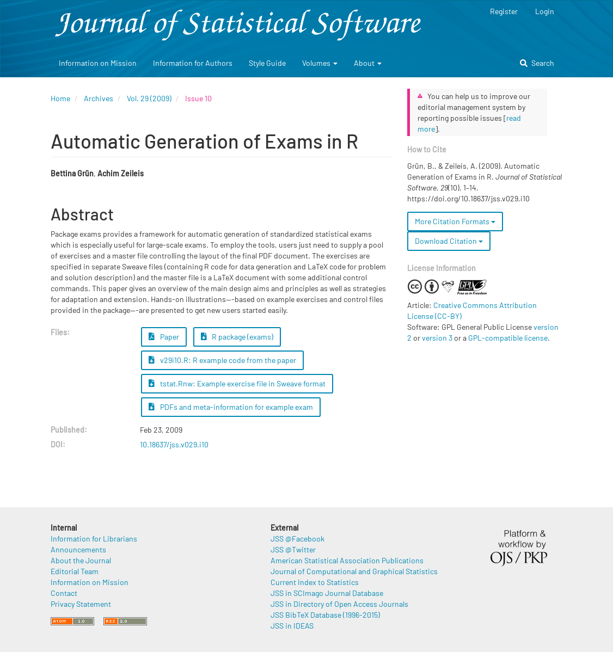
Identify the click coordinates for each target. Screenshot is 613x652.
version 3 (437, 337)
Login (544, 11)
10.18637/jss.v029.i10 (174, 444)
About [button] (368, 62)
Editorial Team (75, 571)
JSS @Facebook (297, 538)
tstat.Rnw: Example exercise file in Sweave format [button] (237, 383)
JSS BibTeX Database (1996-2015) (325, 614)
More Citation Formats (455, 221)
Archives (98, 98)
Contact (64, 593)
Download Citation (449, 240)
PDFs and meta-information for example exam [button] (231, 406)
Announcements (78, 549)
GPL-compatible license (508, 337)
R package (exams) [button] (237, 336)
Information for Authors (192, 62)
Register (504, 11)
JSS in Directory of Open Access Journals (339, 603)
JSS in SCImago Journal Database (327, 593)
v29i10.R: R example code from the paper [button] (222, 360)
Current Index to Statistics (315, 582)
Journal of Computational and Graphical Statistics (354, 571)
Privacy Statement (81, 603)
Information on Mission (98, 62)
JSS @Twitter (293, 549)
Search (537, 62)
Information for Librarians (94, 538)
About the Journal (81, 560)
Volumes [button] (320, 62)
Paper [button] (164, 336)
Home (60, 98)
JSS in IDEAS (292, 625)
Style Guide (267, 62)
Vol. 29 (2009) (149, 98)
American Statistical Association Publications (347, 560)
